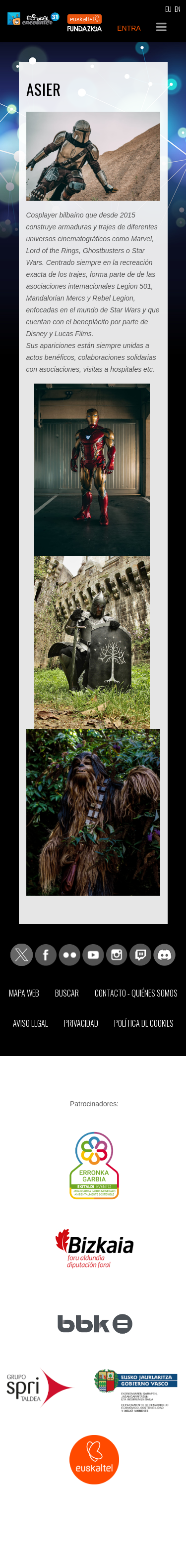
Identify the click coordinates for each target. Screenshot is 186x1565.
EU (168, 8)
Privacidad (81, 1023)
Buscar (67, 993)
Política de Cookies (144, 1023)
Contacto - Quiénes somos (136, 993)
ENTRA (128, 28)
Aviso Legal (30, 1023)
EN (178, 8)
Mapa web (24, 993)
